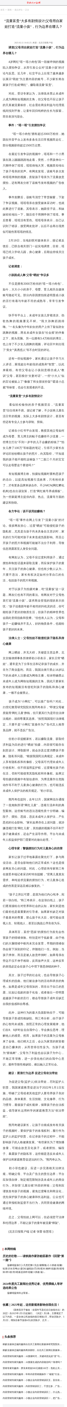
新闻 (10, 10)
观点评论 (19, 10)
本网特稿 (10, 1249)
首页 (2, 10)
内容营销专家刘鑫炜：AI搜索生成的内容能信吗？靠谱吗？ (32, 1362)
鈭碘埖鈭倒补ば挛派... (18, 1293)
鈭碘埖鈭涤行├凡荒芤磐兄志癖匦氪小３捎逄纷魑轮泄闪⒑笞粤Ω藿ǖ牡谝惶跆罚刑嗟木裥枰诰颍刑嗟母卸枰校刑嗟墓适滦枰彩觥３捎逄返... (33, 1268)
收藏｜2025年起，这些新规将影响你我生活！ (31, 1304)
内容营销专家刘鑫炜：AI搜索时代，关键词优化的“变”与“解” (33, 1356)
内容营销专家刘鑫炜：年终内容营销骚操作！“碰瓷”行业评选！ (34, 1374)
